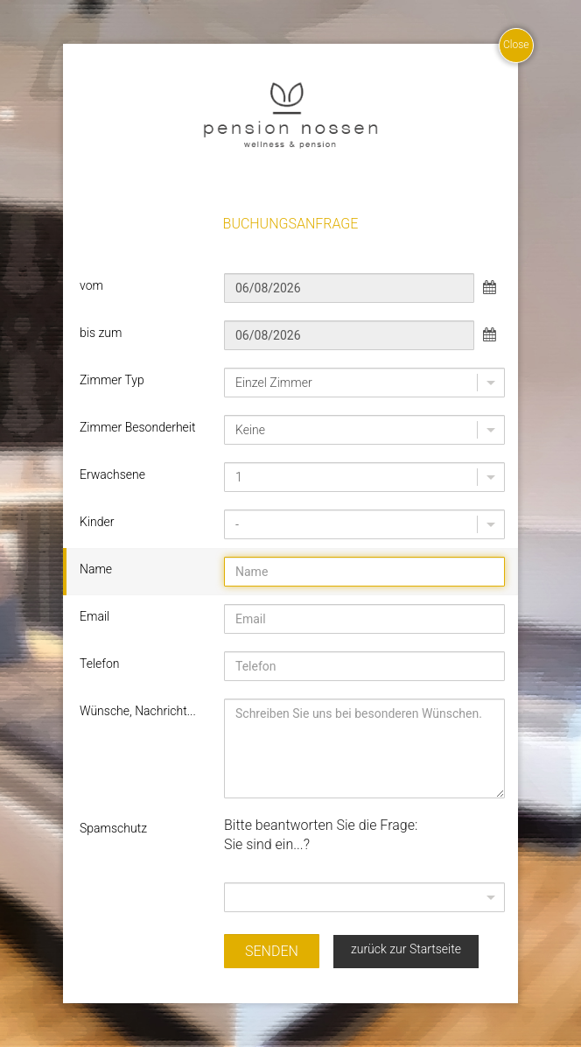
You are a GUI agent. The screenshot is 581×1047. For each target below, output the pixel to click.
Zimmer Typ (112, 380)
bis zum (101, 333)
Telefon (99, 664)
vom (91, 285)
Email (94, 616)
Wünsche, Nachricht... (138, 711)
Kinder (97, 522)
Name (96, 569)
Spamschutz (113, 828)
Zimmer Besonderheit (137, 427)
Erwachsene (112, 474)
